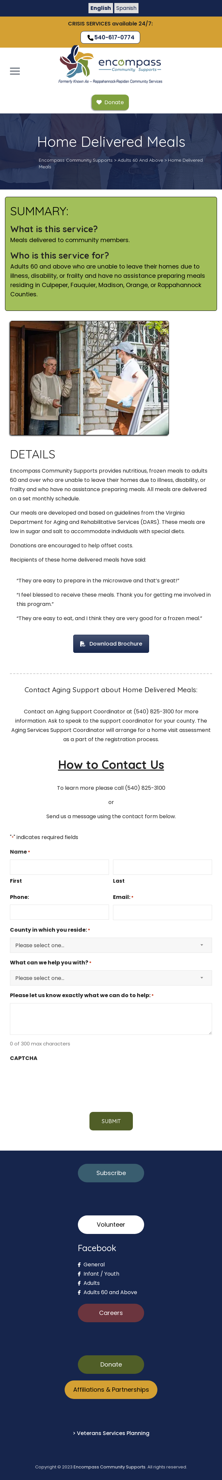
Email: (123, 897)
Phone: (19, 897)
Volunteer (111, 1224)
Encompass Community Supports (109, 1467)
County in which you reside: (50, 930)
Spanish (126, 8)
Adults (89, 1283)
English (100, 8)
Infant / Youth (98, 1274)
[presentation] (60, 1078)
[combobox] (111, 945)
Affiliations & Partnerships (111, 1389)
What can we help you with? (50, 963)
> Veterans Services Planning (111, 1433)
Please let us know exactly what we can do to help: (82, 995)
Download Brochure (111, 644)
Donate (111, 1364)
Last (119, 880)
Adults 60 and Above (107, 1292)
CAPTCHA (23, 1058)
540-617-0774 (110, 37)
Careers (111, 1313)
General (91, 1264)
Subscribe (111, 1173)
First (16, 880)
